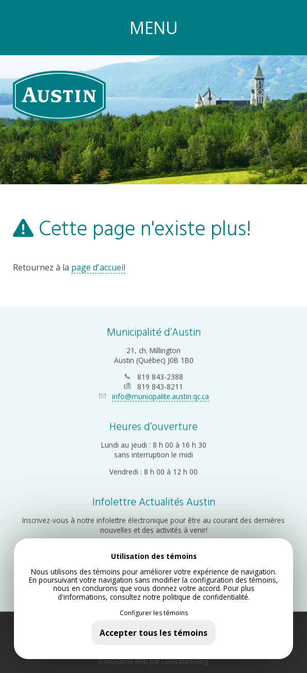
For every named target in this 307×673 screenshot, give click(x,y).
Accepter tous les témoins (153, 632)
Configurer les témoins (154, 613)
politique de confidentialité (205, 597)
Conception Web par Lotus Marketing (153, 659)
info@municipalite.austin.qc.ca (160, 395)
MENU (154, 28)
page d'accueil (98, 267)
